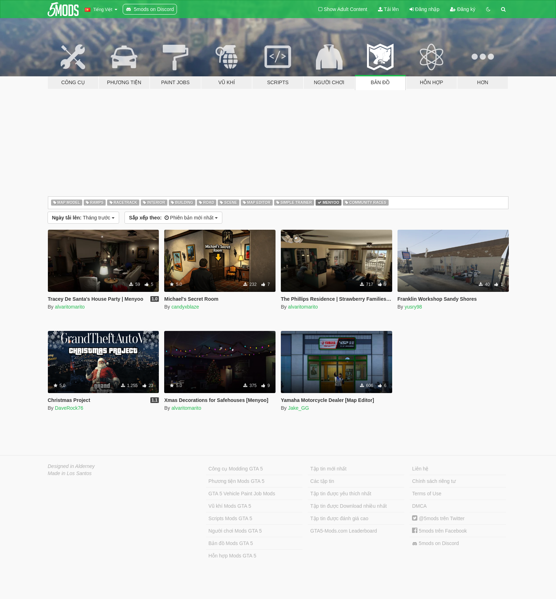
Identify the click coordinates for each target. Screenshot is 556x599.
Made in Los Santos (70, 473)
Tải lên (388, 9)
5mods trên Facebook (439, 531)
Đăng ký (462, 9)
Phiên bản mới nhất (173, 217)
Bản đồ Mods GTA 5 (230, 543)
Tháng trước (83, 217)
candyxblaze (185, 307)
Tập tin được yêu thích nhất (340, 493)
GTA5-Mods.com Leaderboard (343, 531)
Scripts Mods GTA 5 (230, 518)
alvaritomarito (70, 307)
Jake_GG (298, 408)
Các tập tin (322, 481)
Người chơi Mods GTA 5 (235, 531)
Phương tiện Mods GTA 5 (236, 481)
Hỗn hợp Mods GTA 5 (232, 556)
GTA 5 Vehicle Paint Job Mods (241, 493)
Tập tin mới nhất (328, 469)
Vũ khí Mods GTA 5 (229, 506)
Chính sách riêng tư (434, 481)
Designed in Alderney (71, 466)
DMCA (419, 506)
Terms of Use (426, 493)
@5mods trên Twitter (438, 518)
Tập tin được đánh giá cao (339, 518)
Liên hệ (420, 469)
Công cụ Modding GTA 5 (235, 469)
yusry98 (413, 307)
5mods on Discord (435, 543)
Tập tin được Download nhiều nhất (348, 506)
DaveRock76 (69, 408)
